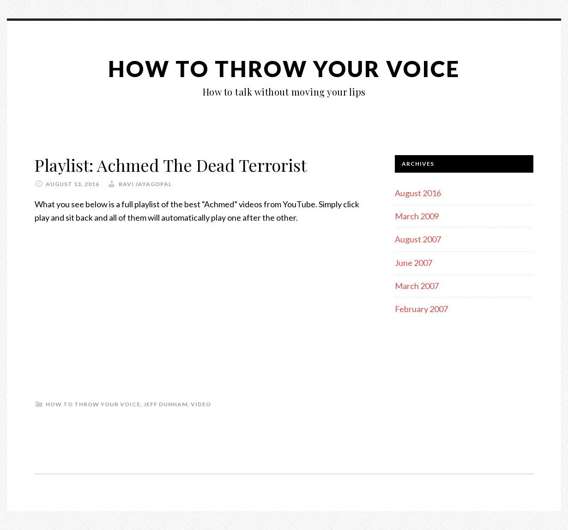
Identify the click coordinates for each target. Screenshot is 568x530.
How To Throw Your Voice (284, 68)
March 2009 (417, 216)
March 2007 (417, 286)
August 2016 (418, 193)
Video (201, 404)
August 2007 (418, 239)
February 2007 (421, 309)
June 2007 (413, 263)
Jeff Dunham (165, 404)
